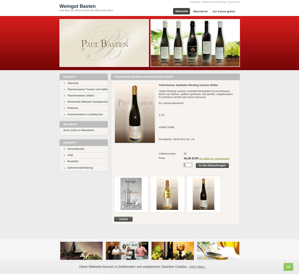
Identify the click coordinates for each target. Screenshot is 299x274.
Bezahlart (72, 161)
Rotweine (72, 107)
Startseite (195, 2)
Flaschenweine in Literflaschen (85, 114)
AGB (70, 155)
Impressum (234, 2)
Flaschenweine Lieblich (80, 95)
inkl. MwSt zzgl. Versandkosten (214, 158)
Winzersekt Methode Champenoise (87, 101)
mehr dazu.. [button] (197, 266)
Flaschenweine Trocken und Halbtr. (87, 89)
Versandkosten (76, 148)
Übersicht (72, 83)
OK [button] (288, 266)
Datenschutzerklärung (214, 2)
